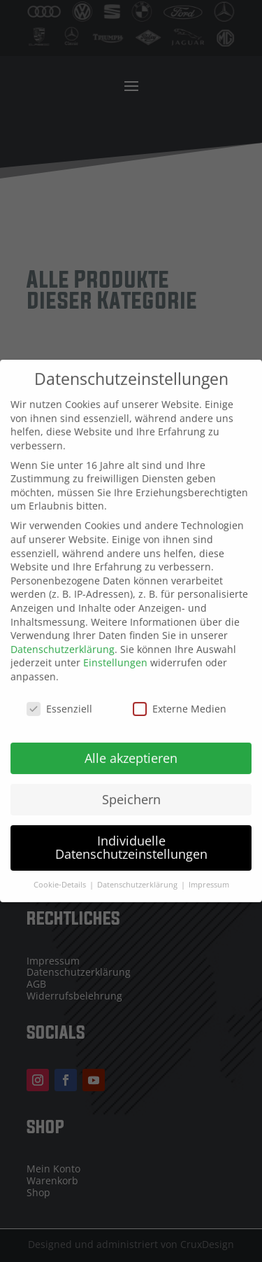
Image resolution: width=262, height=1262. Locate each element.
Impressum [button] (209, 878)
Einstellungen (115, 655)
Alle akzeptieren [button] (131, 750)
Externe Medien (179, 701)
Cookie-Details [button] (61, 878)
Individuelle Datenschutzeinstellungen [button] (131, 840)
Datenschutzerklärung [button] (138, 878)
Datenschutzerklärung (62, 642)
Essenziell (59, 701)
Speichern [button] (131, 791)
